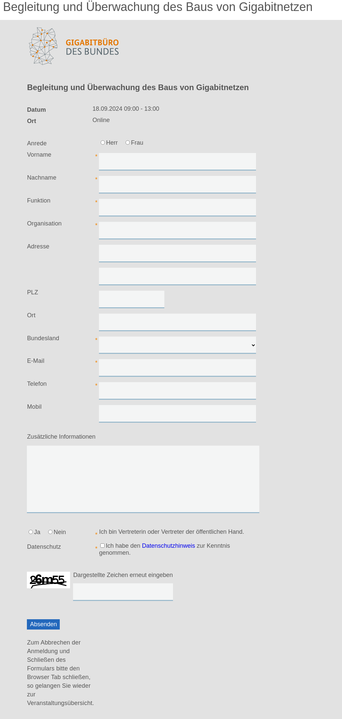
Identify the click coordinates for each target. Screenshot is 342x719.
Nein (57, 532)
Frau (134, 142)
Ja (34, 532)
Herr (109, 142)
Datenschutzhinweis (168, 545)
